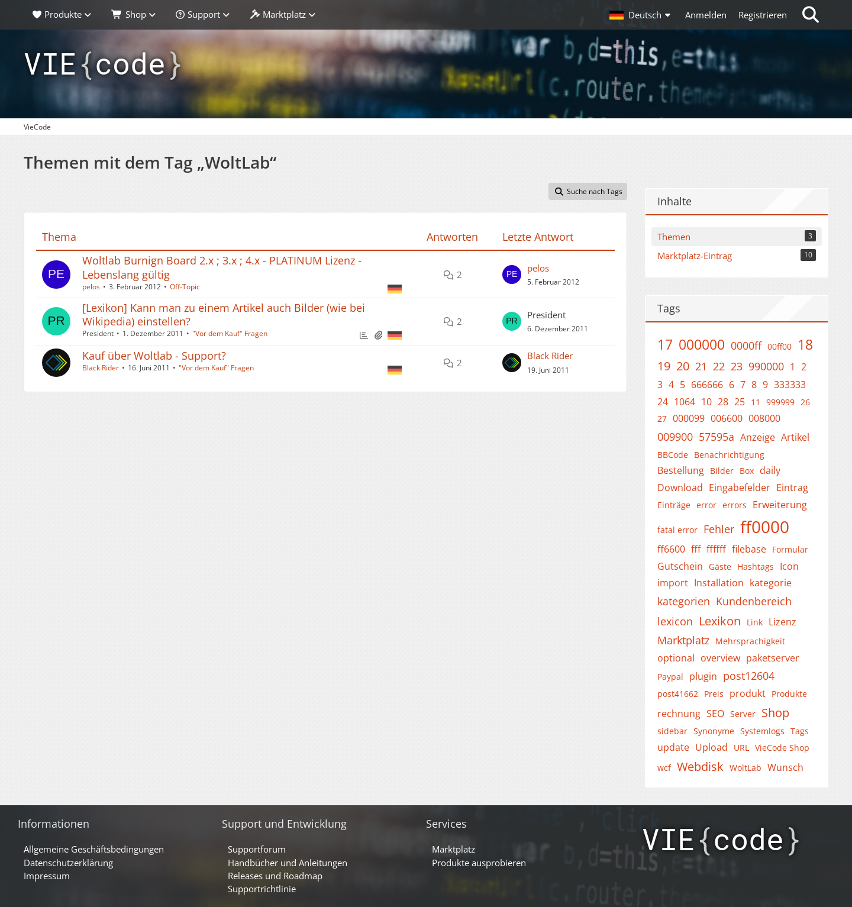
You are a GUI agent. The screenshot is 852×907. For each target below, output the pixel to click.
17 (665, 344)
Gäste (720, 566)
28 (723, 401)
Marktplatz (683, 640)
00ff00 (779, 346)
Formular (790, 549)
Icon (789, 566)
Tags (799, 731)
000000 (702, 344)
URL (741, 747)
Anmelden (706, 15)
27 (662, 418)
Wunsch (785, 767)
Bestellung (680, 470)
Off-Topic (185, 287)
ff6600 (671, 549)
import (672, 582)
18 (805, 344)
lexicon (675, 621)
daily (770, 470)
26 (805, 402)
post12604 (748, 676)
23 (737, 366)
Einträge (673, 505)
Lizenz (782, 621)
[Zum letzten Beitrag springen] (511, 274)
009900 (675, 437)
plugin (703, 676)
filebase (749, 549)
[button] (641, 15)
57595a (716, 437)
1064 (684, 401)
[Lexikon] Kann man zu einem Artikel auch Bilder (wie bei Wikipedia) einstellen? (223, 314)
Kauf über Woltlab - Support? (154, 355)
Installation (719, 582)
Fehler (718, 529)
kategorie (771, 582)
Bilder (722, 470)
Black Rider (100, 368)
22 (719, 366)
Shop (775, 713)
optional (676, 657)
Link (755, 622)
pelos (91, 287)
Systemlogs (762, 731)
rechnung (679, 713)
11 (755, 402)
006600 (727, 418)
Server (743, 713)
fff (696, 549)
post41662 (677, 693)
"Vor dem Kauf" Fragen (229, 333)
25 (739, 401)
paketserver (772, 657)
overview (720, 657)
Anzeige (757, 437)
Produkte (789, 693)
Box (747, 470)
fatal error (677, 529)
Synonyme (713, 731)
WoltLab (745, 767)
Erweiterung (780, 504)
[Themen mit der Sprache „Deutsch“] (395, 288)
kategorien (683, 601)
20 (682, 366)
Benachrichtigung (729, 454)
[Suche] (810, 15)
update (673, 747)
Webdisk (700, 766)
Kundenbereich (754, 601)
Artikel (795, 437)
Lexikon (720, 621)
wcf (664, 767)
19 (663, 366)
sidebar (672, 731)
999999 (780, 402)
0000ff (746, 345)
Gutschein (680, 566)
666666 (707, 384)
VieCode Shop (782, 747)
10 (706, 401)
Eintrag (792, 487)
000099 (689, 418)
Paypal (670, 676)
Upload (711, 747)
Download (680, 487)
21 (701, 366)
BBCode (672, 454)
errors (734, 505)
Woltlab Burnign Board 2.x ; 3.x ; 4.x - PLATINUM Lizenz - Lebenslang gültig (222, 267)
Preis (714, 693)
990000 (766, 366)
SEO (715, 713)
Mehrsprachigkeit (750, 641)
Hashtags (755, 566)
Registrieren (762, 15)
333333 (790, 384)
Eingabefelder (739, 487)
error (706, 505)
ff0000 (764, 526)
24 (662, 401)
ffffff (716, 549)
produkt (748, 693)
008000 (764, 418)
